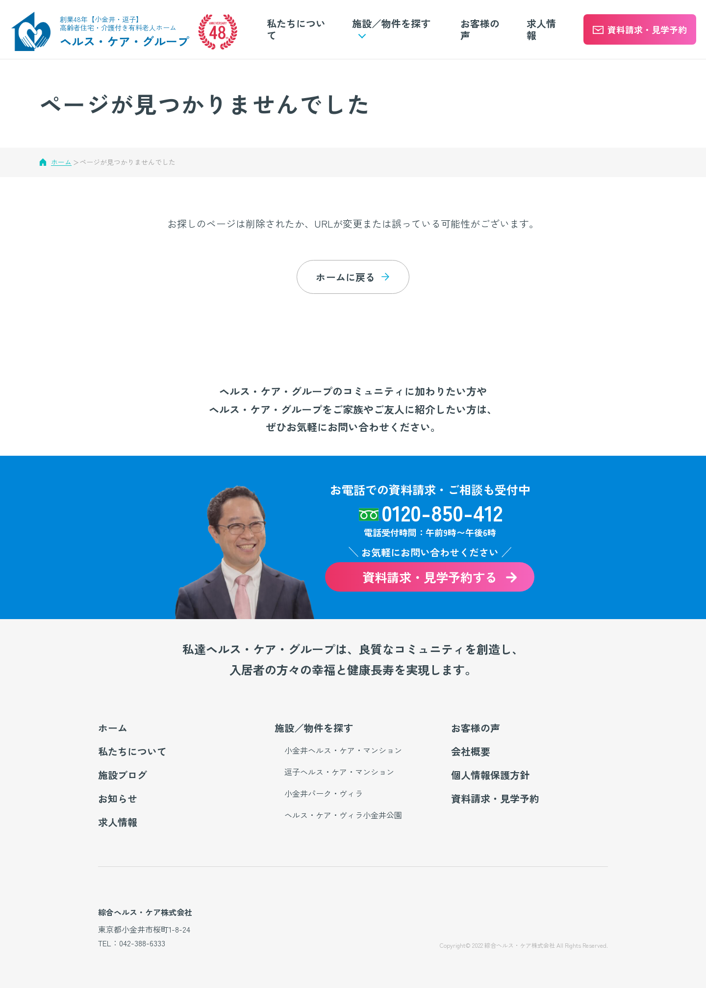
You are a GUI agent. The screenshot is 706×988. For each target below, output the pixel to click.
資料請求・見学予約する (430, 578)
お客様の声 (480, 29)
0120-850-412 (442, 512)
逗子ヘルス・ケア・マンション (339, 772)
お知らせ (117, 798)
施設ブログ (122, 775)
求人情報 (541, 29)
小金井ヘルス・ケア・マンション (343, 750)
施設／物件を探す (314, 728)
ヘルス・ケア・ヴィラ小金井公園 (343, 815)
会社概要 (470, 751)
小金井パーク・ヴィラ (323, 793)
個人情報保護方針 (490, 775)
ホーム (61, 162)
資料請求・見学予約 (495, 798)
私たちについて (296, 29)
